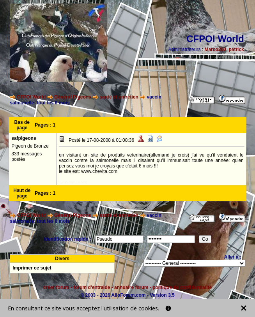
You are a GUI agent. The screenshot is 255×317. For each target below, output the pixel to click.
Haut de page (21, 193)
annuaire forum (131, 287)
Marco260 (215, 49)
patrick (236, 49)
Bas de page (22, 125)
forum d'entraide (91, 287)
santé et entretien (118, 97)
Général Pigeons (72, 97)
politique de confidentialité (182, 287)
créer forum (56, 287)
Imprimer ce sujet (31, 268)
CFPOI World (31, 97)
